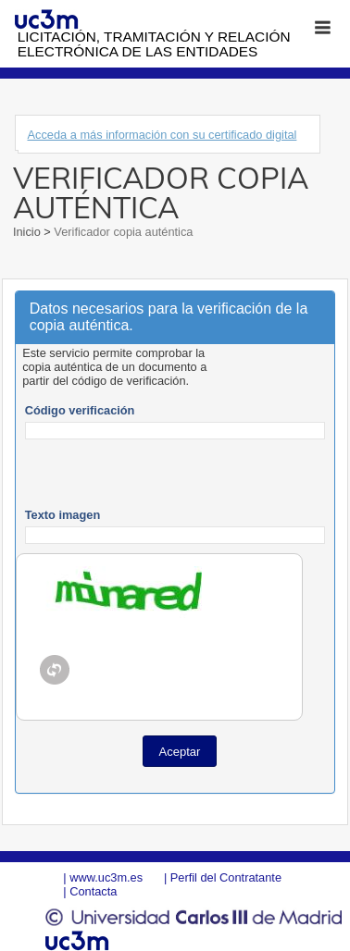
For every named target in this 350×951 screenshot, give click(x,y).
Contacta (93, 891)
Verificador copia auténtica (122, 232)
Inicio (28, 232)
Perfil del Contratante (225, 877)
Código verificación (80, 410)
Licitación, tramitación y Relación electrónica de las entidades (154, 44)
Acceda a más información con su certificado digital (161, 135)
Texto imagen (63, 515)
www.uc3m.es (106, 877)
